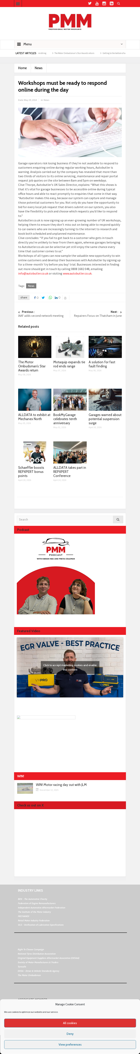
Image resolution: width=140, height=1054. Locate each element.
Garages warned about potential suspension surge (105, 419)
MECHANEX (23, 916)
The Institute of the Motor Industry (34, 911)
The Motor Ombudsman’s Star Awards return (79, 53)
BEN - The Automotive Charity (32, 898)
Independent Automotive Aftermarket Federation (41, 907)
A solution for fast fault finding (102, 364)
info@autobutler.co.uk (33, 273)
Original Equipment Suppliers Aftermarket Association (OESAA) (48, 957)
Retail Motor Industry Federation (34, 920)
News (39, 68)
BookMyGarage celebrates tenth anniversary (65, 419)
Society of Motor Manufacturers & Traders (38, 962)
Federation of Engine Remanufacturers (37, 903)
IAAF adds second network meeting (44, 314)
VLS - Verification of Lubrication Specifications (41, 924)
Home (22, 68)
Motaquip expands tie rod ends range (69, 364)
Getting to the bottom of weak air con (123, 53)
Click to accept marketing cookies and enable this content (70, 667)
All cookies (70, 1023)
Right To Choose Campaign (31, 949)
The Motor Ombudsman (29, 975)
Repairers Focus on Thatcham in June (96, 314)
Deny (70, 1034)
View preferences (70, 1044)
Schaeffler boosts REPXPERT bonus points (31, 472)
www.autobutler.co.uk (77, 273)
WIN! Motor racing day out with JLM (61, 785)
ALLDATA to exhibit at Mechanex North (34, 417)
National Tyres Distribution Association (37, 953)
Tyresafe (22, 966)
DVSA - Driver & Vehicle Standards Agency (38, 970)
